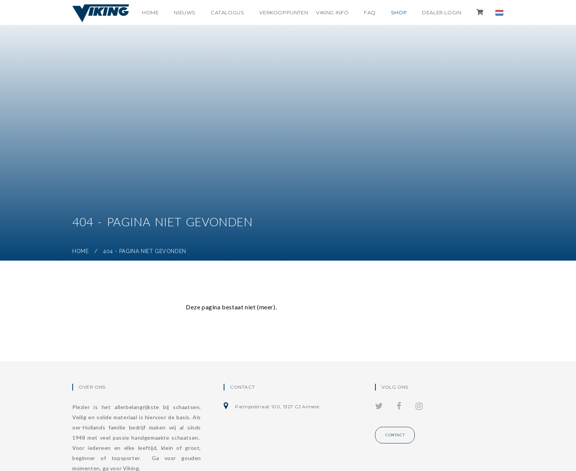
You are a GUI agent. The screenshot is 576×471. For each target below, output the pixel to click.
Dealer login (441, 12)
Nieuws (185, 12)
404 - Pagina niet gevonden (144, 251)
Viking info (332, 12)
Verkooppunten (283, 12)
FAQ (370, 12)
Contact (395, 434)
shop (399, 12)
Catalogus (227, 12)
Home (150, 12)
